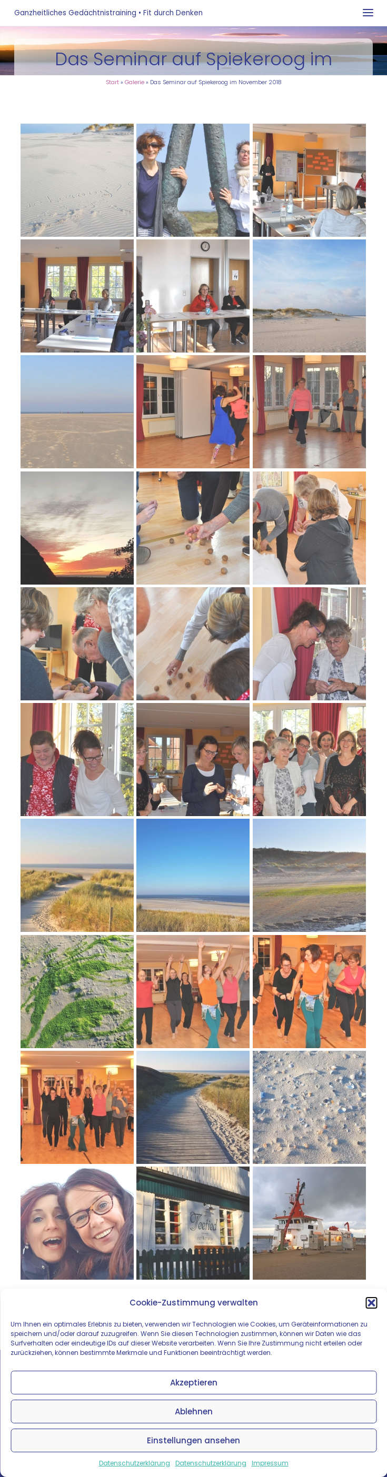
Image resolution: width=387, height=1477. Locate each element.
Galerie (134, 82)
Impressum (270, 1463)
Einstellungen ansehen (193, 1440)
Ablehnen (194, 1411)
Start (112, 82)
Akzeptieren (193, 1382)
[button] (371, 1303)
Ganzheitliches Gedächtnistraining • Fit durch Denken (108, 13)
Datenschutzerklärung (134, 1463)
